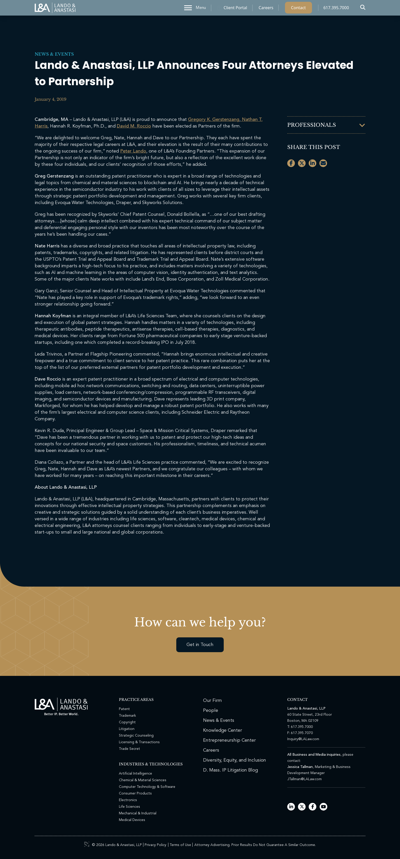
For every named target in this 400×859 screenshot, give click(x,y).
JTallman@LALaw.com (304, 779)
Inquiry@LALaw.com (303, 739)
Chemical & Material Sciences (142, 780)
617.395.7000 (336, 9)
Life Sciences (129, 807)
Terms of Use (180, 845)
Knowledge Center (222, 730)
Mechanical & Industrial (137, 813)
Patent (124, 709)
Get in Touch (200, 644)
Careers (266, 9)
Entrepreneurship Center (229, 740)
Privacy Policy (155, 845)
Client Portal (235, 9)
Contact (298, 9)
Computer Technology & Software (147, 787)
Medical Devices (132, 820)
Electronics (128, 800)
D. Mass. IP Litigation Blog (230, 770)
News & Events (54, 54)
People (210, 710)
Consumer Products (135, 793)
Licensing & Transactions (139, 742)
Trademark (127, 715)
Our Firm (212, 700)
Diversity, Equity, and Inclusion (234, 760)
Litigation (126, 729)
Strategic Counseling (136, 735)
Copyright (127, 722)
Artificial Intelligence (135, 773)
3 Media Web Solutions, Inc (86, 844)
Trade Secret (129, 749)
